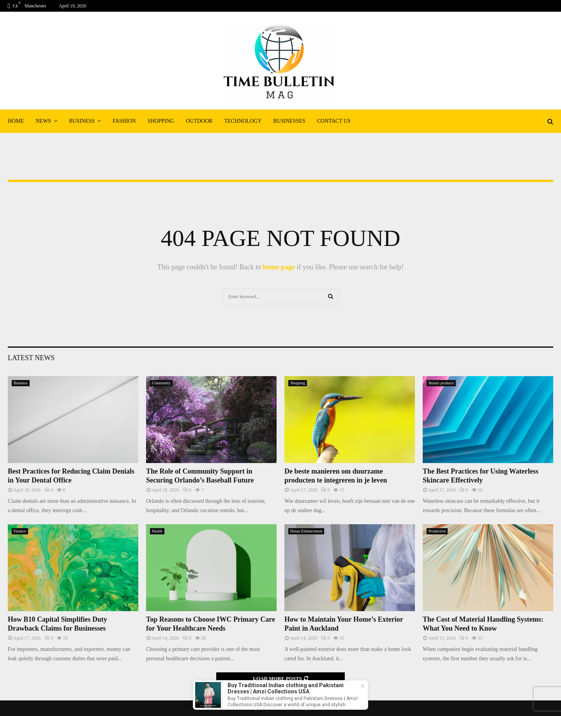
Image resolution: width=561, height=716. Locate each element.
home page (279, 267)
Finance (20, 531)
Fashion (124, 121)
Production (437, 531)
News (43, 121)
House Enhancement (306, 531)
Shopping (161, 121)
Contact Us (334, 121)
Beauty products (441, 383)
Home (16, 121)
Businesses (289, 121)
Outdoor (199, 121)
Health (157, 531)
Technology (243, 121)
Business (82, 121)
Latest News (31, 358)
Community (161, 383)
